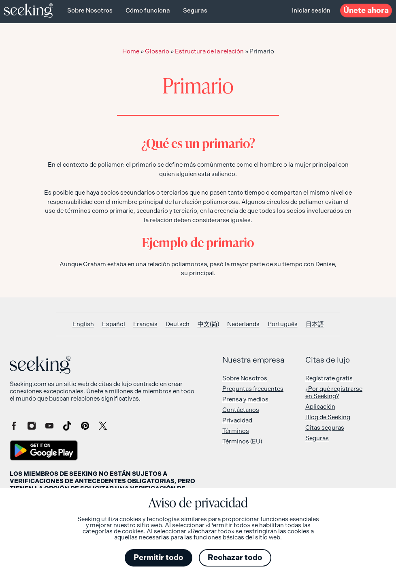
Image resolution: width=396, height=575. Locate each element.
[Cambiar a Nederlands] (243, 324)
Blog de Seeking (327, 417)
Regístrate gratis (329, 378)
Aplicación (320, 406)
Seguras (195, 10)
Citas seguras (324, 427)
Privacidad (237, 420)
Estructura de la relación (209, 51)
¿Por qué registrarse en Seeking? (333, 392)
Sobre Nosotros (90, 10)
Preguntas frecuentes (252, 389)
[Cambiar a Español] (113, 324)
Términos (235, 431)
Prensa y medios (245, 399)
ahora (366, 10)
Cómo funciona (148, 10)
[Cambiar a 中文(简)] (208, 324)
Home (130, 51)
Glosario (157, 51)
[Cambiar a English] (83, 324)
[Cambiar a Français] (145, 324)
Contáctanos (240, 410)
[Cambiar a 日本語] (315, 324)
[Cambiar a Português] (283, 324)
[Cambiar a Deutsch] (178, 324)
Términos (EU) (242, 441)
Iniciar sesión (311, 10)
